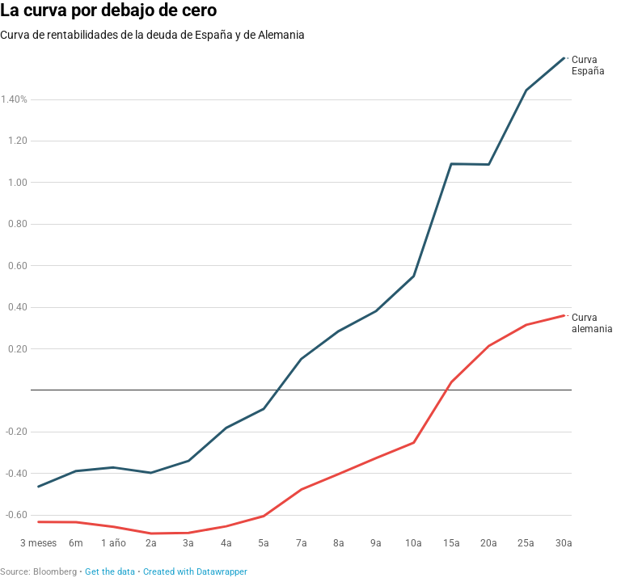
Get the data (110, 572)
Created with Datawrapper (195, 572)
